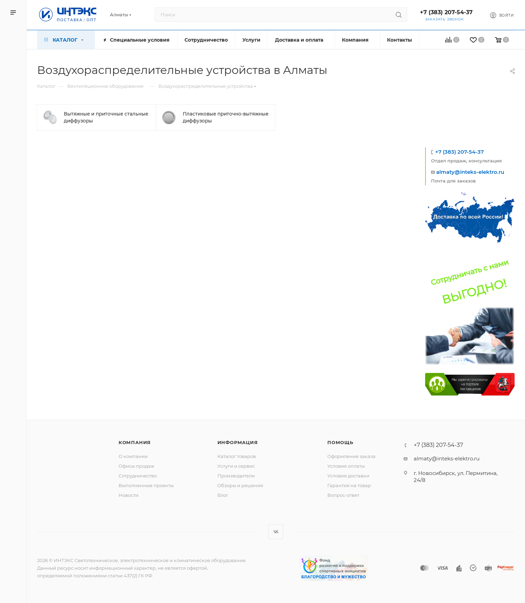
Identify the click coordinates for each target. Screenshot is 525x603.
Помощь (340, 442)
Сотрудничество (138, 475)
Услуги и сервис (236, 466)
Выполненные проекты (146, 485)
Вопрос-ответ (343, 495)
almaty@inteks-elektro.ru (470, 172)
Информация (237, 442)
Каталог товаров (236, 456)
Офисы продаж (136, 466)
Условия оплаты (346, 466)
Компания (135, 442)
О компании (133, 456)
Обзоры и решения (240, 485)
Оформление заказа (351, 456)
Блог (222, 495)
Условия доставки (348, 475)
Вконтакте (275, 531)
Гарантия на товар (349, 485)
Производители (236, 475)
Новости (128, 495)
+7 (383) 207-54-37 (446, 12)
